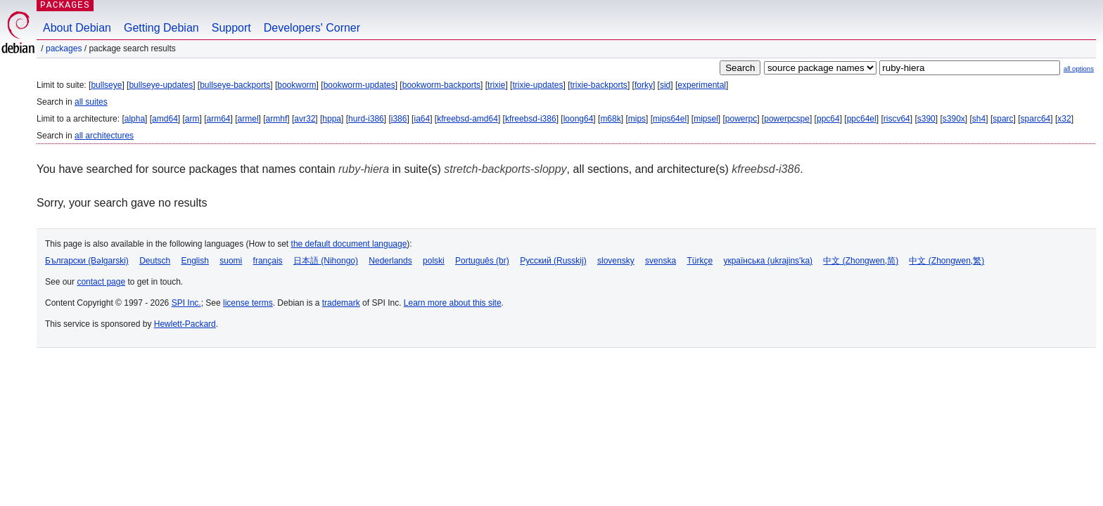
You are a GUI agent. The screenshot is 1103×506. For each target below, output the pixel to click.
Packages (64, 48)
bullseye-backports (235, 85)
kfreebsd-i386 (530, 119)
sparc (1003, 119)
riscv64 (897, 119)
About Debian (77, 28)
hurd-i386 (366, 119)
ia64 (422, 119)
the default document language (349, 244)
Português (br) (482, 261)
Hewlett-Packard (185, 324)
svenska (660, 261)
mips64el (670, 119)
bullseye (106, 85)
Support (231, 28)
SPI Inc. (186, 303)
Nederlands (390, 261)
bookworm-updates (359, 85)
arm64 (219, 119)
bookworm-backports (441, 85)
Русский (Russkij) (553, 261)
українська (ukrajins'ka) (767, 261)
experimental (701, 85)
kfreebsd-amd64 (467, 119)
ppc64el (861, 119)
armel (248, 119)
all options (1079, 68)
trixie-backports (598, 85)
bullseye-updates (161, 85)
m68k (610, 119)
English (195, 261)
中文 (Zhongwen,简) (860, 261)
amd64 (165, 119)
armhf (277, 119)
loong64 (578, 119)
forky (644, 85)
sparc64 (1036, 119)
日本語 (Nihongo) (325, 261)
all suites (91, 102)
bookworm (296, 85)
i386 (399, 119)
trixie (496, 85)
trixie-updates (537, 85)
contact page (101, 282)
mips (637, 119)
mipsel (706, 119)
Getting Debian (161, 28)
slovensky (616, 261)
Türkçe (700, 261)
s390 (926, 119)
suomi (230, 261)
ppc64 (828, 119)
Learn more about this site (453, 303)
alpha (135, 119)
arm (192, 119)
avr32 (304, 119)
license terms (248, 303)
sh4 (979, 119)
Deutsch (154, 261)
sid (665, 85)
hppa (331, 119)
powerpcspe (787, 119)
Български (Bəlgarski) (87, 261)
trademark (341, 303)
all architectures (104, 136)
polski (434, 261)
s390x (954, 119)
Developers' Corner (312, 28)
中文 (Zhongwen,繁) (946, 261)
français (268, 261)
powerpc (741, 119)
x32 (1064, 119)
